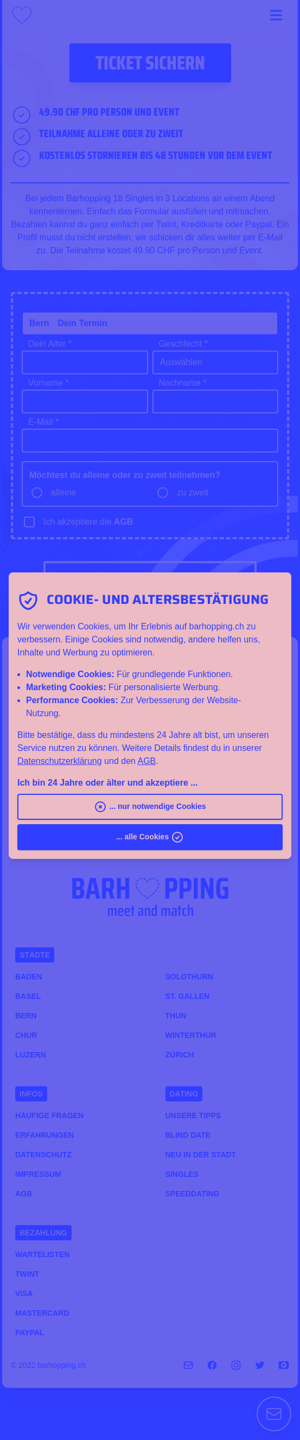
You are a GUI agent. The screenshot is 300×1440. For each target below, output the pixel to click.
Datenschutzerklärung (59, 761)
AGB (146, 761)
